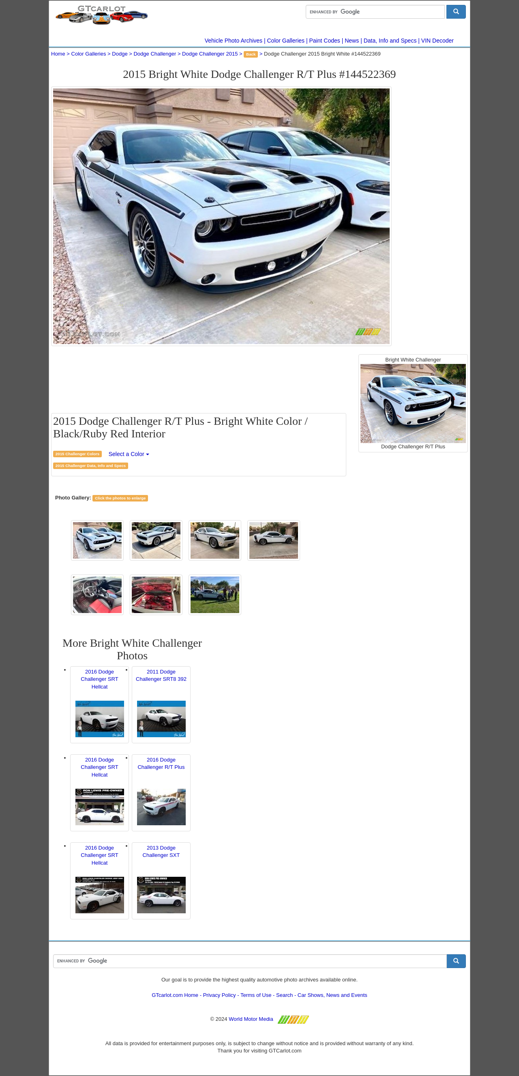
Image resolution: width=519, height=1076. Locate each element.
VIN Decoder (437, 40)
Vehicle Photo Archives (233, 40)
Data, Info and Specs (390, 40)
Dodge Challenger (154, 54)
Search (284, 995)
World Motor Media (251, 1019)
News (352, 40)
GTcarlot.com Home (175, 995)
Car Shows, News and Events (332, 995)
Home (58, 54)
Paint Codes (324, 40)
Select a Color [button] (129, 454)
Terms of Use (256, 995)
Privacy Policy (219, 995)
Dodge (119, 54)
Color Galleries (286, 40)
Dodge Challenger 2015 (210, 54)
